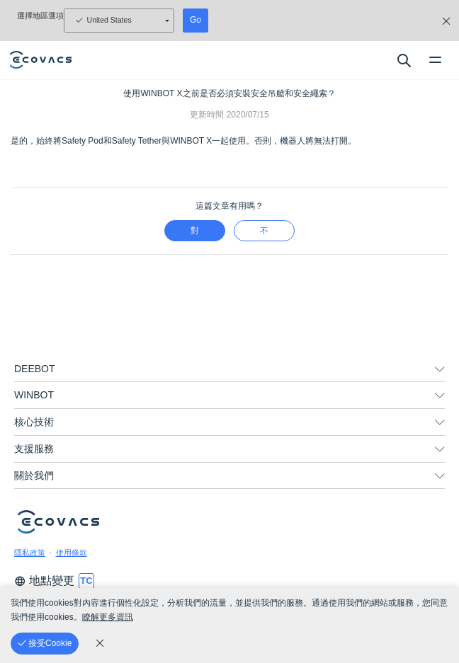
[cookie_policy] (99, 643)
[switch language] (86, 581)
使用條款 (71, 552)
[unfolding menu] (439, 369)
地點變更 (44, 581)
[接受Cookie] (45, 644)
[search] (403, 60)
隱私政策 (29, 552)
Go (195, 20)
